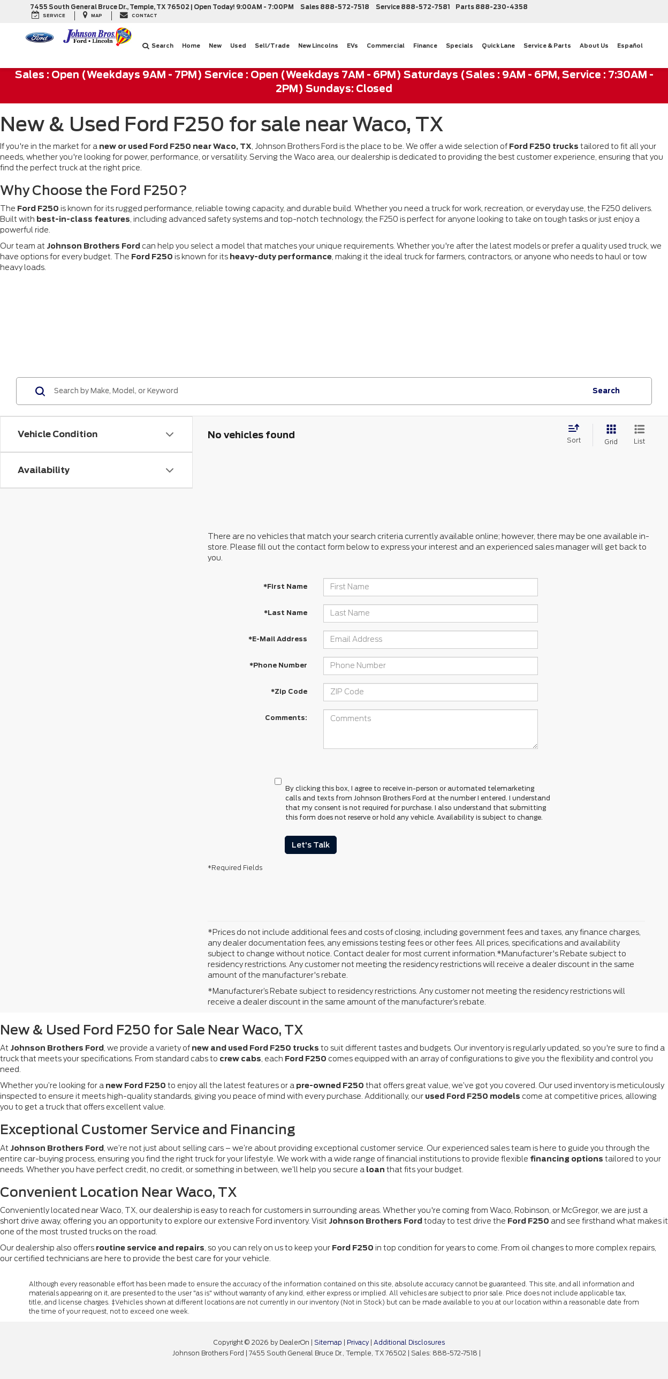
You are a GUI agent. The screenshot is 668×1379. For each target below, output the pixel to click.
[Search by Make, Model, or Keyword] (318, 391)
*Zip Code (289, 691)
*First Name (285, 586)
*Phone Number (278, 665)
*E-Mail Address (277, 639)
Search (157, 45)
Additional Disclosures (409, 1342)
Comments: (286, 718)
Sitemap (328, 1342)
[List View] (639, 435)
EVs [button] (352, 45)
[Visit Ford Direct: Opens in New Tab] (485, 1353)
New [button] (215, 45)
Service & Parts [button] (547, 45)
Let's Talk (311, 845)
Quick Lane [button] (498, 45)
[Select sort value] (577, 434)
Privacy (358, 1342)
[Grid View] (609, 435)
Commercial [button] (386, 45)
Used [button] (238, 45)
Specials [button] (459, 45)
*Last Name (285, 613)
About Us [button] (594, 45)
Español (630, 45)
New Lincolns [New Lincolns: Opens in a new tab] (318, 45)
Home (191, 45)
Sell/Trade (272, 45)
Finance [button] (425, 45)
